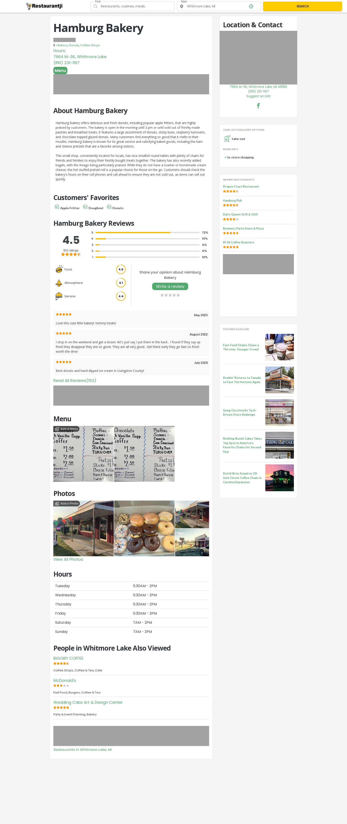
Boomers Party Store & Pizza (243, 228)
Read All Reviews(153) (74, 380)
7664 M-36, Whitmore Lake (79, 56)
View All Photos (68, 559)
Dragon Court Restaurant (241, 186)
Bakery (63, 45)
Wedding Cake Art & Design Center (88, 702)
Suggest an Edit (258, 96)
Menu (60, 70)
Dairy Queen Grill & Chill (240, 214)
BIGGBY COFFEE (68, 658)
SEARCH (303, 6)
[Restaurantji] (44, 6)
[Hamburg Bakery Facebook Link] (258, 105)
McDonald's (64, 680)
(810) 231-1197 (66, 62)
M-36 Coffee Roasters (238, 242)
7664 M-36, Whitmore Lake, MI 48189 (258, 86)
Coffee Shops (90, 45)
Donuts (74, 45)
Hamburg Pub (232, 200)
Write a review (170, 286)
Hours (59, 50)
